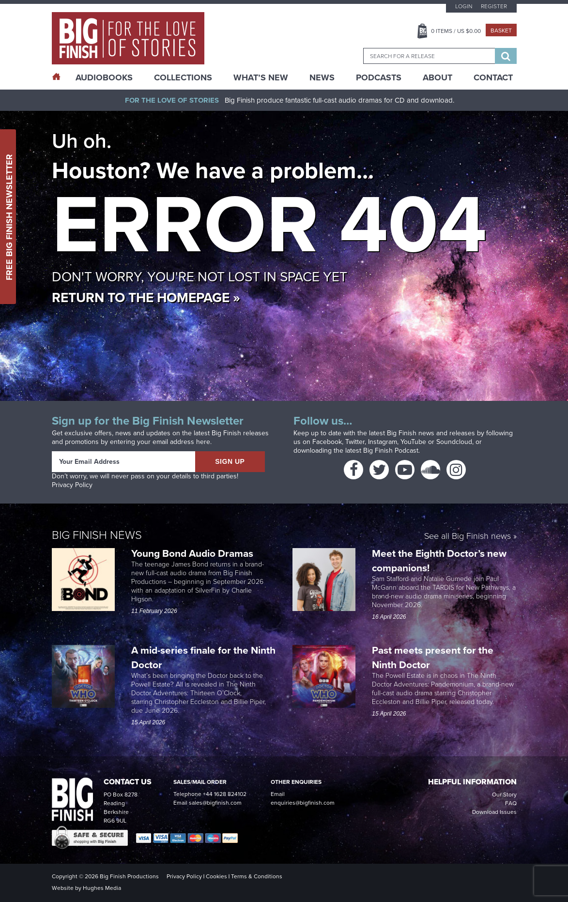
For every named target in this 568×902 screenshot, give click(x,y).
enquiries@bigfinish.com (303, 802)
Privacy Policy (72, 485)
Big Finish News (97, 535)
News (322, 77)
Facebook (327, 442)
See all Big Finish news (467, 536)
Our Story (504, 794)
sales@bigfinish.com (215, 802)
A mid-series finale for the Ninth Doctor (203, 657)
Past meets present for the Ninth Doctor (432, 657)
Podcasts (378, 77)
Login (463, 6)
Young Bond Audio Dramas (193, 553)
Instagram (382, 442)
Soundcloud (454, 442)
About (437, 77)
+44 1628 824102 (224, 794)
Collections (183, 77)
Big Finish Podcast (390, 450)
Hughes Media (102, 888)
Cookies (216, 876)
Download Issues (494, 812)
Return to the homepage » (146, 297)
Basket (501, 30)
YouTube (413, 442)
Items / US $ (456, 31)
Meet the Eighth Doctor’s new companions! (439, 560)
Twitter (355, 442)
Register (494, 6)
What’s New (260, 77)
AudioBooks (104, 77)
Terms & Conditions (256, 876)
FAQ (511, 803)
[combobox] (429, 56)
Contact (493, 77)
